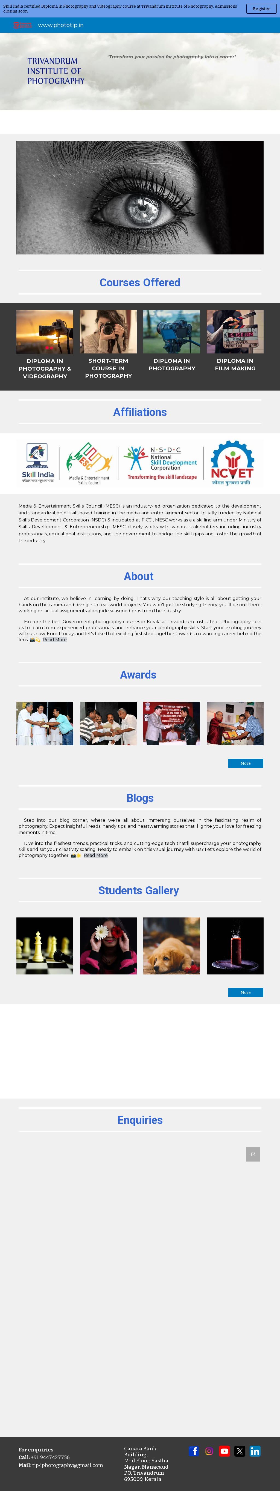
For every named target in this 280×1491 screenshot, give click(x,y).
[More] (245, 763)
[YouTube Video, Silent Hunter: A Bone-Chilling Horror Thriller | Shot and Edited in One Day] (140, 1051)
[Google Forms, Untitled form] (140, 1288)
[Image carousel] (140, 197)
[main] (172, 57)
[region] (140, 8)
